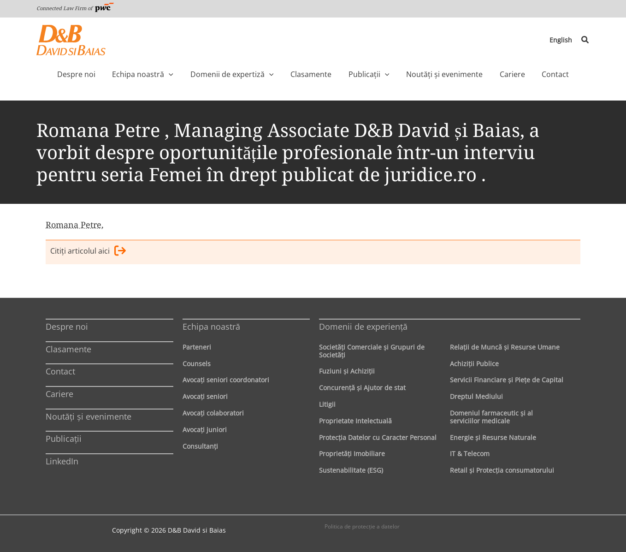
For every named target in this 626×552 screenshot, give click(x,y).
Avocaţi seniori (205, 396)
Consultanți (200, 446)
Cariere (59, 393)
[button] (585, 40)
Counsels (197, 363)
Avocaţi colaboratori (213, 413)
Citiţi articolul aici (88, 252)
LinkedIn (62, 461)
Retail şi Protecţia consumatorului (502, 470)
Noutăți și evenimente (88, 416)
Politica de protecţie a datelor (362, 526)
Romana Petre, (75, 224)
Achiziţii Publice (474, 363)
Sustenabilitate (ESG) (351, 470)
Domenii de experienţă (363, 326)
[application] (188, 74)
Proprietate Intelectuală (355, 420)
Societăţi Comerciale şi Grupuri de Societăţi (372, 351)
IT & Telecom (470, 454)
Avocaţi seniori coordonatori (226, 380)
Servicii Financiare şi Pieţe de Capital (506, 380)
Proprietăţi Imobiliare (352, 454)
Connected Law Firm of (75, 8)
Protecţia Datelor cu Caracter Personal (378, 437)
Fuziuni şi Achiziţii (347, 371)
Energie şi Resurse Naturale (493, 437)
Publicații (64, 438)
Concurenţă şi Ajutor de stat (362, 387)
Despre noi (67, 326)
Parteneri (197, 347)
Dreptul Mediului (476, 396)
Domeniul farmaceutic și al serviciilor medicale (491, 417)
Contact (60, 371)
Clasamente (68, 349)
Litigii (327, 404)
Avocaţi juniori (205, 429)
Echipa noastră (211, 326)
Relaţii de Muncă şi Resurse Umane (505, 347)
